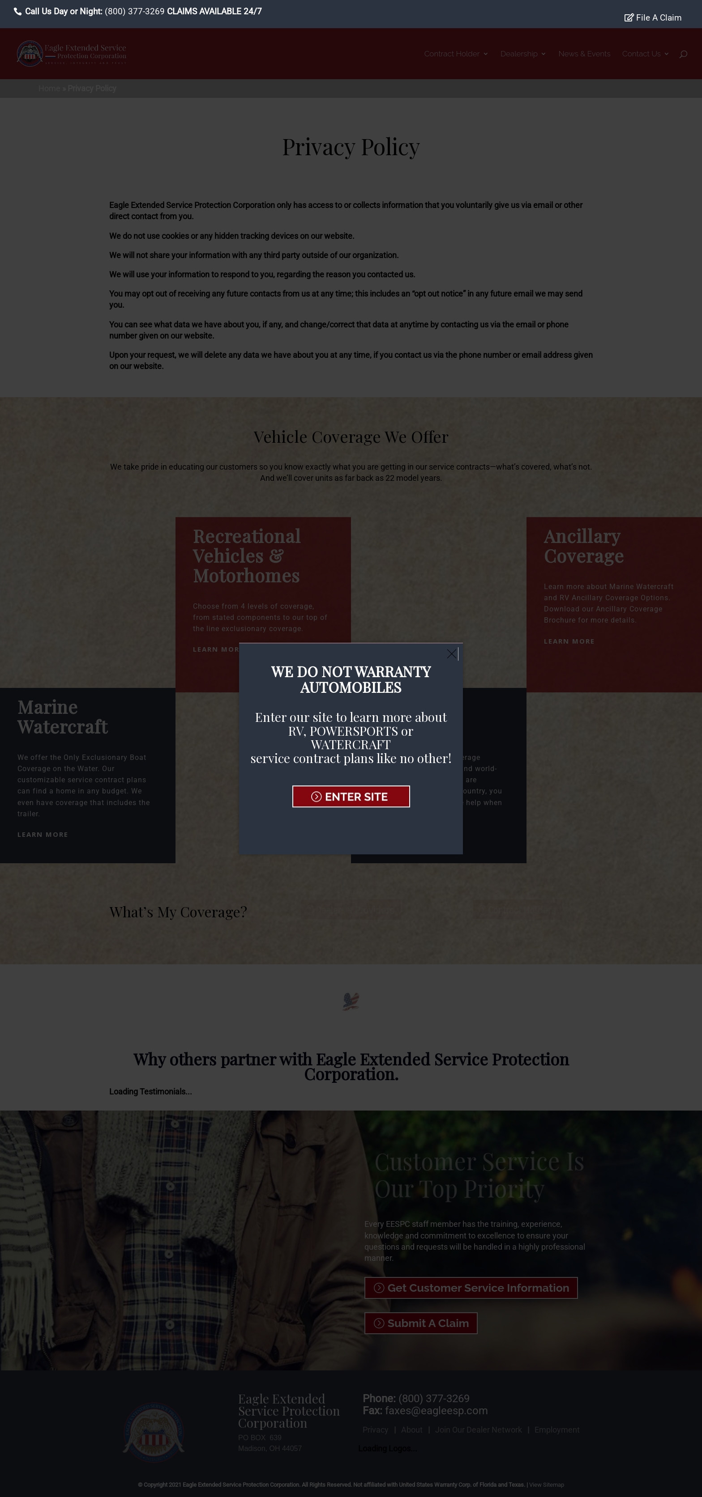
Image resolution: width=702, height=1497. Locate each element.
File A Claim (653, 18)
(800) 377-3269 (135, 11)
